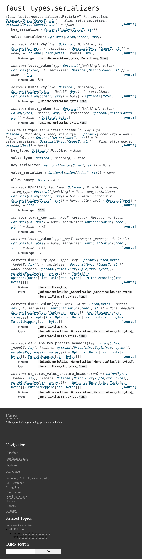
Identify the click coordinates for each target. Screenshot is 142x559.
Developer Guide (16, 496)
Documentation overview (19, 525)
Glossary (11, 510)
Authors (11, 506)
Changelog (12, 487)
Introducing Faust (17, 458)
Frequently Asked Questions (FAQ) (28, 478)
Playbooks (12, 465)
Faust (12, 415)
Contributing (13, 492)
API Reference (15, 483)
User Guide (13, 471)
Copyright (12, 452)
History (10, 501)
